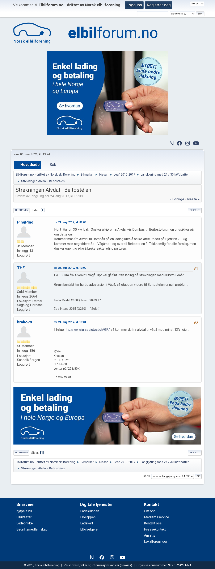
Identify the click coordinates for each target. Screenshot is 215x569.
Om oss (150, 511)
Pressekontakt (155, 529)
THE (21, 267)
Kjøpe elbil (24, 511)
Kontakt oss (153, 523)
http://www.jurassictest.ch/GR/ (87, 330)
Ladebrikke (24, 523)
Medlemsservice (156, 517)
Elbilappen (88, 517)
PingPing (25, 222)
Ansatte (149, 535)
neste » (193, 199)
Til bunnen (21, 210)
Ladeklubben (89, 511)
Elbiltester (23, 517)
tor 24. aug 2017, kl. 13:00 (70, 267)
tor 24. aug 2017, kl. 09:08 (70, 222)
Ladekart (86, 523)
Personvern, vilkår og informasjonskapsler (91, 565)
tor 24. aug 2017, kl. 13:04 (70, 322)
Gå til (146, 476)
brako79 (24, 322)
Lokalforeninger (155, 542)
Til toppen (21, 452)
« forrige (177, 199)
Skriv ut (195, 210)
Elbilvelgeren (89, 529)
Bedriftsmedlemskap (31, 529)
